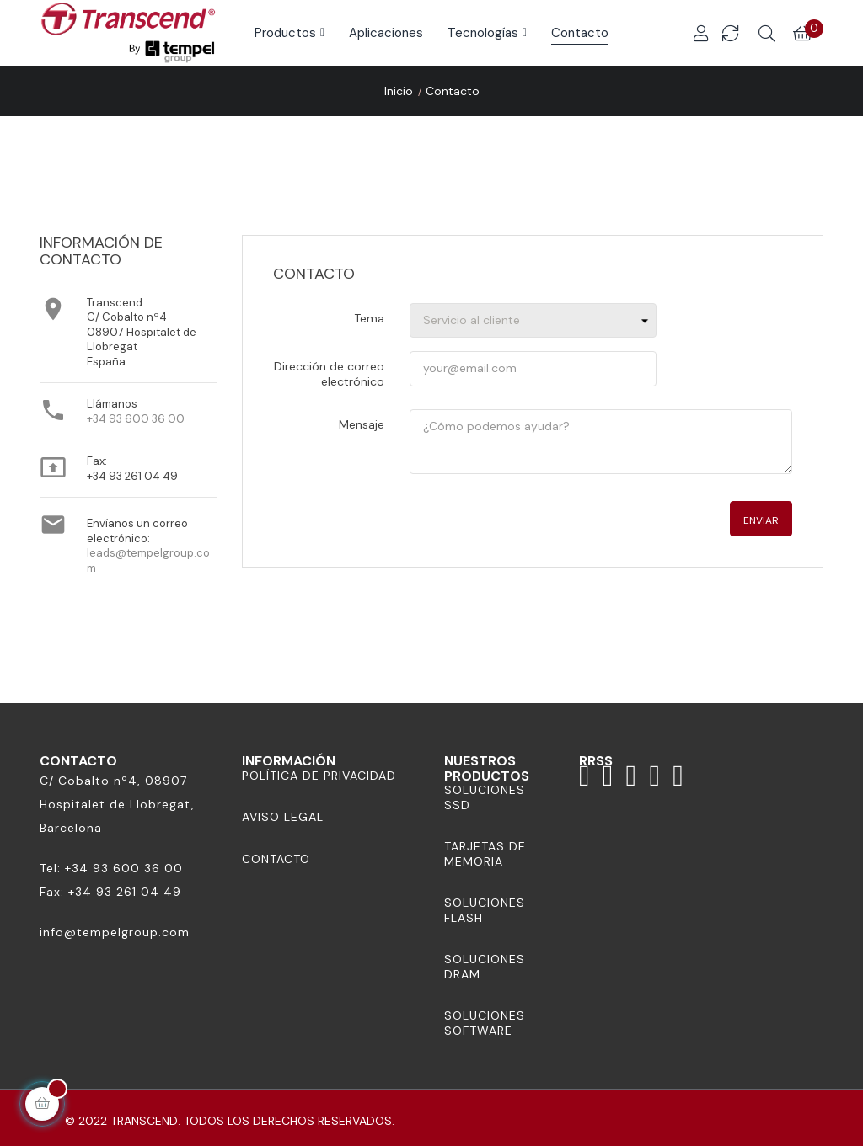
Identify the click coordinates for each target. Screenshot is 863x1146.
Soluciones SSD (484, 797)
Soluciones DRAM (484, 966)
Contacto (276, 858)
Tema (369, 318)
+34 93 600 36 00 (136, 419)
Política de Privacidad (319, 775)
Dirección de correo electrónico (329, 374)
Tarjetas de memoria (485, 854)
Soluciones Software (484, 1023)
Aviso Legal (283, 816)
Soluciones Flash (484, 910)
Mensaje (361, 424)
